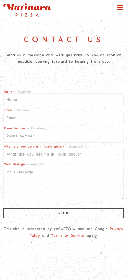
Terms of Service (67, 236)
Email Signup (64, 274)
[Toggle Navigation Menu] (120, 7)
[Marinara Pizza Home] (27, 10)
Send (63, 214)
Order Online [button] (63, 264)
